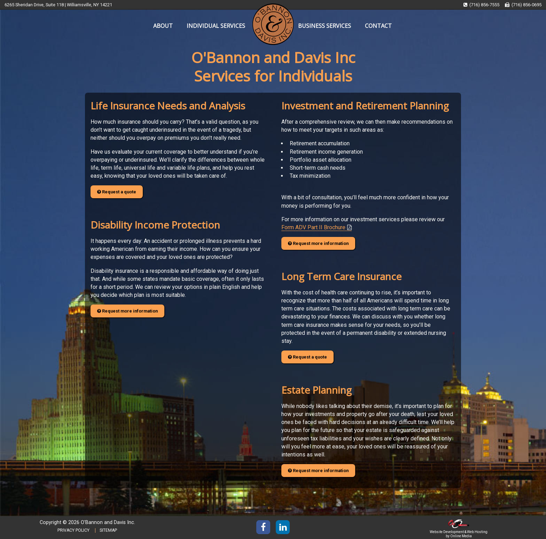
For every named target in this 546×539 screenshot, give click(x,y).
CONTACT (378, 26)
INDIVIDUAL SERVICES (216, 26)
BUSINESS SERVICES (324, 26)
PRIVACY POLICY (73, 530)
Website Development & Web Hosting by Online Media (459, 531)
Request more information (127, 311)
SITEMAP (108, 530)
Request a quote (116, 191)
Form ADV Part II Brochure (313, 227)
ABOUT (163, 26)
